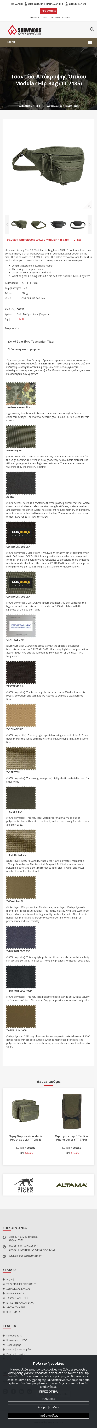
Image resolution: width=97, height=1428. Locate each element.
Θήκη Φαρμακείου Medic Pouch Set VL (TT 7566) (25, 1138)
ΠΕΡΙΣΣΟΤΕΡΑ (48, 1391)
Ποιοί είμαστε (12, 1335)
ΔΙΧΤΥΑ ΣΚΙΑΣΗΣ (14, 1307)
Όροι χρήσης (12, 1344)
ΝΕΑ (45, 17)
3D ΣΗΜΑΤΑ (11, 1312)
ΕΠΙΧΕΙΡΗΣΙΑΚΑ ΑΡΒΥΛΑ (18, 1302)
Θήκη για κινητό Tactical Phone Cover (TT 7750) (71, 1138)
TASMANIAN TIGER (28, 106)
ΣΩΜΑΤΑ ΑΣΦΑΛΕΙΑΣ (17, 1288)
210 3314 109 (77, 4)
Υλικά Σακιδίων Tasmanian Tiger (31, 341)
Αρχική (8, 1279)
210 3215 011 (36, 4)
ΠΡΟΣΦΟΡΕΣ (49, 10)
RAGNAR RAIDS (13, 1293)
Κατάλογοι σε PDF (15, 1340)
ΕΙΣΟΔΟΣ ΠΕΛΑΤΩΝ (61, 17)
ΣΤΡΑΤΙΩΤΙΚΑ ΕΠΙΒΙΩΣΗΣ (19, 1284)
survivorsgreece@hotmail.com (25, 1255)
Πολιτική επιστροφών (24, 349)
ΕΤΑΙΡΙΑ (33, 17)
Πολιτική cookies (14, 1354)
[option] (48, 165)
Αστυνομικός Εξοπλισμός (63, 106)
